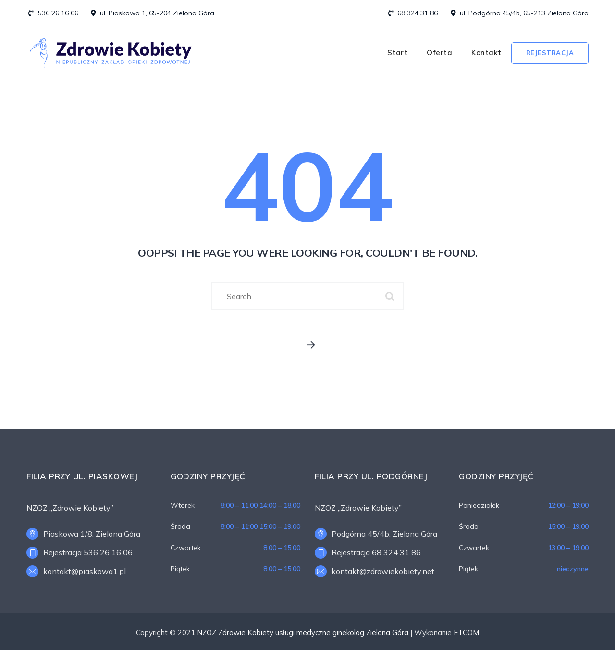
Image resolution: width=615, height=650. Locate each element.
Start (397, 52)
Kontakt (486, 52)
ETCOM (466, 632)
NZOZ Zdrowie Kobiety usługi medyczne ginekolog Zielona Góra (302, 632)
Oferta (439, 52)
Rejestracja (550, 53)
